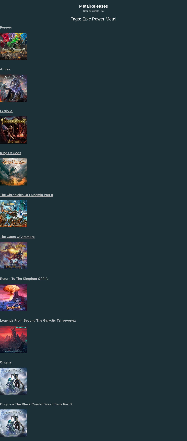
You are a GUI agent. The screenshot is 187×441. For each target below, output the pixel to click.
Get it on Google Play (93, 11)
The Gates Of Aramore (17, 237)
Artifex (5, 69)
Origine (5, 362)
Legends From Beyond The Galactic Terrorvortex (38, 320)
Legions (6, 111)
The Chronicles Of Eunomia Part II (26, 195)
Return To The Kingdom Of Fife (24, 278)
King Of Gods (10, 153)
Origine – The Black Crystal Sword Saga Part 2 (36, 404)
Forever (6, 27)
